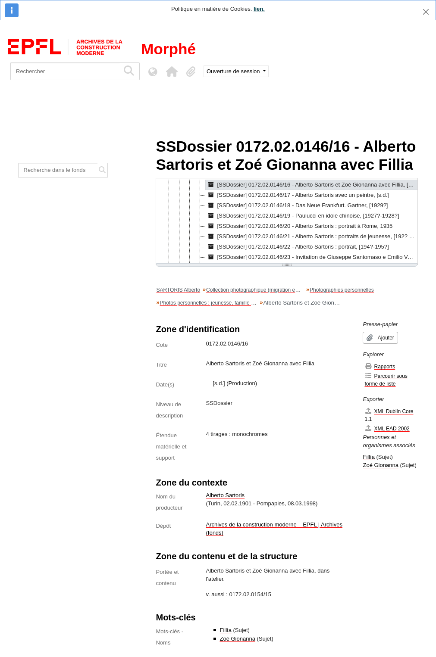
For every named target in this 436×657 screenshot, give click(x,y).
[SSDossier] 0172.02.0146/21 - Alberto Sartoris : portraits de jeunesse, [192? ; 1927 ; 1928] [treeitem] (311, 236)
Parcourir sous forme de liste (385, 380)
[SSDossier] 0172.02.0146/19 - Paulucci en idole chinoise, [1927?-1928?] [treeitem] (302, 216)
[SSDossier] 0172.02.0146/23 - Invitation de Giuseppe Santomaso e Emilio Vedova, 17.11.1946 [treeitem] (311, 257)
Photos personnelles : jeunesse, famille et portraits (217, 303)
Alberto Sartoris (225, 495)
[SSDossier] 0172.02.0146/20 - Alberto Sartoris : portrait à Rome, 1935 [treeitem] (299, 226)
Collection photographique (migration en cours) (260, 290)
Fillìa (225, 630)
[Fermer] (426, 11)
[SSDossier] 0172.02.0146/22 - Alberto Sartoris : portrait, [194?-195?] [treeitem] (297, 247)
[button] (171, 71)
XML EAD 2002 (386, 428)
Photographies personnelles (342, 290)
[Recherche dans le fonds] (58, 170)
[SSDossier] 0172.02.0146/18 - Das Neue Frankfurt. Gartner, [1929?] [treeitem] (297, 205)
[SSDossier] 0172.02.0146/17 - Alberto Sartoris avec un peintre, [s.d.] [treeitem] (297, 195)
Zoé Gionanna (237, 638)
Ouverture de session (234, 71)
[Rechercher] (64, 71)
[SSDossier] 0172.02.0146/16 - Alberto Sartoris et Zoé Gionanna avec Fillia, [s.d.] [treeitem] (311, 185)
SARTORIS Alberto (178, 290)
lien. (259, 9)
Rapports (379, 366)
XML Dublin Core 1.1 (388, 415)
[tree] (286, 221)
